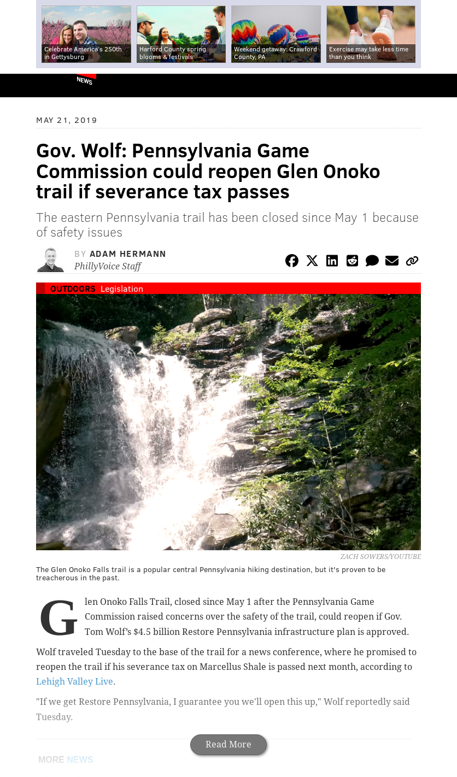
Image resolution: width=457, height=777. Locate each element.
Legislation (122, 288)
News (84, 80)
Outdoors (73, 288)
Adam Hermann (128, 253)
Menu (439, 85)
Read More (228, 744)
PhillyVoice (26, 85)
